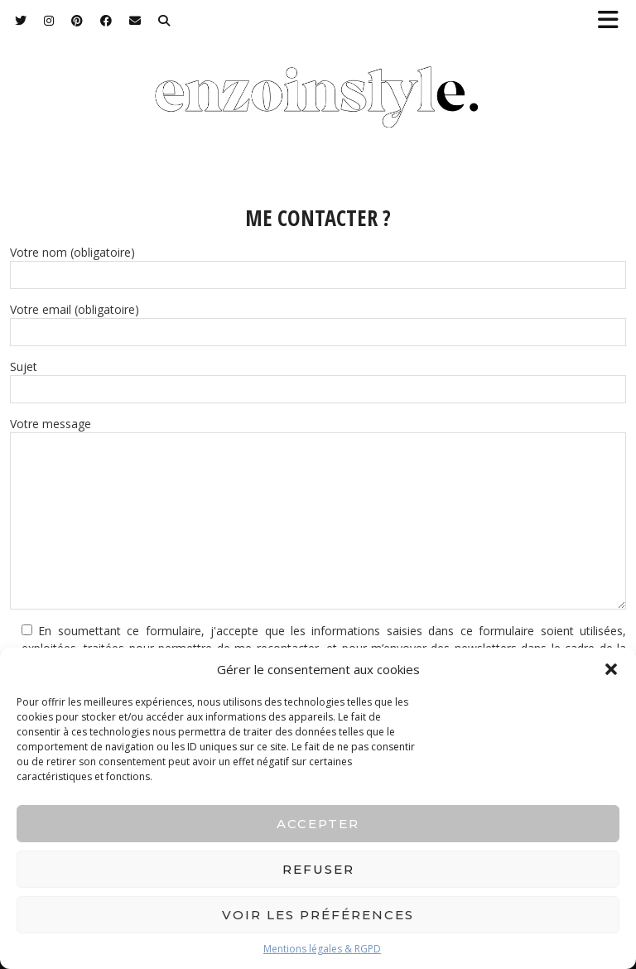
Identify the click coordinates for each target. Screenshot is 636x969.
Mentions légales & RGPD (322, 949)
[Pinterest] (77, 20)
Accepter (318, 824)
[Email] (135, 20)
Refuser (318, 869)
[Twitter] (21, 20)
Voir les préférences (318, 915)
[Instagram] (49, 20)
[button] (614, 21)
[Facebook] (106, 20)
